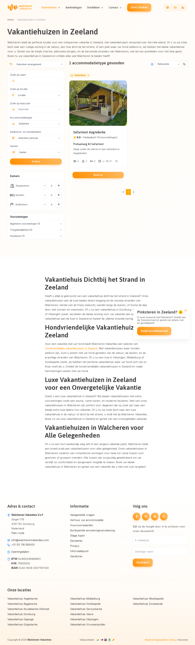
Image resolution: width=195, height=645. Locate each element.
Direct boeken (140, 7)
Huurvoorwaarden (81, 525)
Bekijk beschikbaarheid (154, 330)
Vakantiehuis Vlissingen (84, 619)
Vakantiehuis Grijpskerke (22, 624)
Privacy (74, 546)
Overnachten (50, 7)
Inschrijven (143, 562)
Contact (114, 7)
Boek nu (98, 174)
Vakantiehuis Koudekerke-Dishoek (28, 609)
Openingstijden (20, 551)
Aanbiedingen (75, 7)
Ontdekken (94, 7)
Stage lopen (77, 535)
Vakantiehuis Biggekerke (22, 603)
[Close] (185, 310)
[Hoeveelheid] (51, 185)
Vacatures (76, 556)
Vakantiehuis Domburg (21, 614)
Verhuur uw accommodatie (86, 520)
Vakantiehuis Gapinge (20, 619)
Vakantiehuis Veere (81, 614)
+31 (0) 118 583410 (23, 544)
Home (10, 19)
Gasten (14, 146)
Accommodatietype (21, 117)
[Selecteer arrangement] (39, 64)
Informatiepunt (79, 551)
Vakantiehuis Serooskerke (86, 609)
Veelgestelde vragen (82, 514)
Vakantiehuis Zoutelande (148, 603)
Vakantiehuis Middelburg (85, 598)
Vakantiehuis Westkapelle (148, 598)
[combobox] (39, 109)
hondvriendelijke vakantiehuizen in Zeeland (71, 348)
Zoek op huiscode (20, 103)
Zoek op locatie (18, 89)
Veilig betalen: (87, 639)
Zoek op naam (18, 74)
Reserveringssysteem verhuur (161, 639)
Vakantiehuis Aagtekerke (22, 598)
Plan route (17, 533)
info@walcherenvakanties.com (30, 540)
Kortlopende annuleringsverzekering (92, 530)
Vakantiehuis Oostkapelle (85, 603)
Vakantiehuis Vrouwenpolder (87, 624)
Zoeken (36, 161)
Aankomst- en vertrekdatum (25, 131)
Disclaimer (76, 540)
